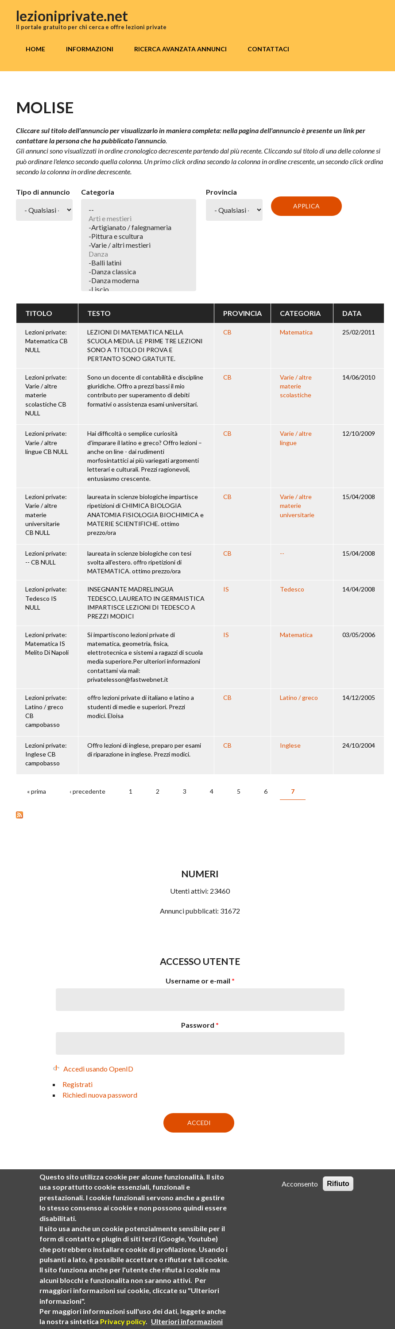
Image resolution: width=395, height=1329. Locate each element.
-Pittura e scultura (139, 236)
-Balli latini (139, 262)
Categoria (97, 192)
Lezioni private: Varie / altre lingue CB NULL (46, 442)
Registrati (77, 1084)
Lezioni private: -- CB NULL (46, 557)
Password (200, 1025)
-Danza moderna (139, 280)
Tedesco (292, 589)
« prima (36, 791)
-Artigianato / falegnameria (139, 227)
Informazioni (89, 49)
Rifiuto (338, 1183)
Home (35, 49)
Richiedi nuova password (99, 1095)
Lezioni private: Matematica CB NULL (46, 341)
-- (139, 209)
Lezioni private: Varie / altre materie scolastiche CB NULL (46, 395)
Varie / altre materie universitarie (297, 506)
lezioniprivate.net (72, 15)
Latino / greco (299, 697)
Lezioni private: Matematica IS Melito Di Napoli (47, 644)
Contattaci (268, 49)
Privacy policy (123, 1321)
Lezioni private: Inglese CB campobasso (46, 754)
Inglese (290, 745)
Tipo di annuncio (43, 192)
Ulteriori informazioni (187, 1321)
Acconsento (300, 1183)
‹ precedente (87, 791)
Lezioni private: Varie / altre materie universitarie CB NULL (46, 514)
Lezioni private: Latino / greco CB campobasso (46, 711)
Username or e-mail (200, 980)
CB (227, 332)
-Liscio (139, 289)
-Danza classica (139, 271)
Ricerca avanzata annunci (180, 49)
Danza (139, 254)
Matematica (296, 332)
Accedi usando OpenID (98, 1068)
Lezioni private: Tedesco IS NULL (46, 598)
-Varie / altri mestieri (139, 245)
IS (226, 589)
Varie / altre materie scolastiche (296, 386)
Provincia (221, 192)
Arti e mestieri (139, 218)
